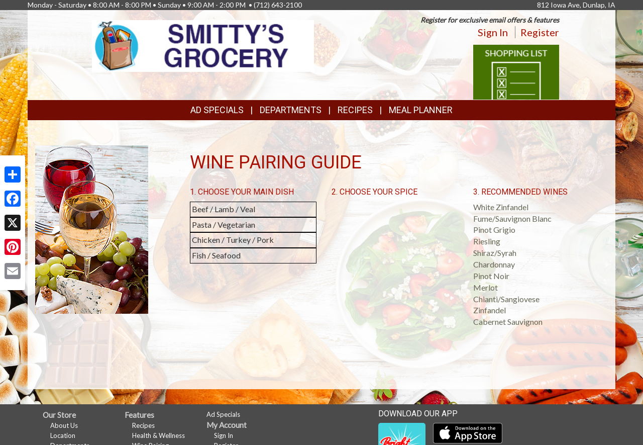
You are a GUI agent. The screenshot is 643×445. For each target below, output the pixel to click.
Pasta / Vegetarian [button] (223, 224)
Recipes (355, 110)
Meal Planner (421, 110)
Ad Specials (217, 110)
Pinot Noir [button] (491, 276)
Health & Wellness (158, 435)
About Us (64, 425)
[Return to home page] (203, 45)
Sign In (493, 32)
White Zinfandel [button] (500, 207)
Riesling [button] (486, 241)
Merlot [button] (485, 287)
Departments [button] (291, 110)
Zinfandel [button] (489, 310)
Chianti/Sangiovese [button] (506, 299)
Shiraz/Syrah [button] (494, 252)
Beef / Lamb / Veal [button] (223, 209)
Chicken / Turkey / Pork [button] (233, 239)
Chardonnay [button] (494, 264)
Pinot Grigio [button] (494, 229)
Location (62, 435)
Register (539, 32)
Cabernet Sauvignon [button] (508, 321)
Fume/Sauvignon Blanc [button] (512, 218)
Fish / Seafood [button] (216, 255)
